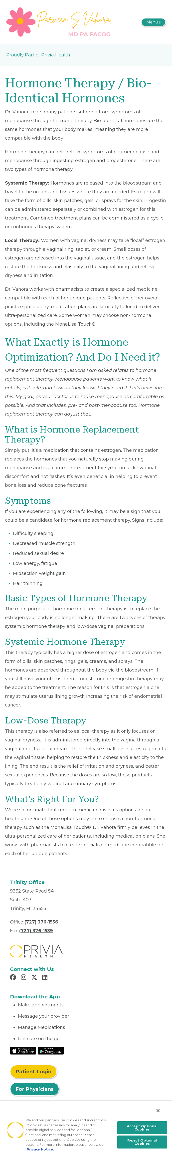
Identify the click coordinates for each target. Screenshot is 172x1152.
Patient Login (33, 1072)
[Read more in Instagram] (24, 978)
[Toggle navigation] (153, 22)
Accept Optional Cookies (142, 1127)
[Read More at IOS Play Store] (23, 1050)
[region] (86, 1126)
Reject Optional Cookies (142, 1142)
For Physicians (34, 1089)
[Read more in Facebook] (13, 978)
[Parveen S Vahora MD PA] (59, 22)
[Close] (158, 1110)
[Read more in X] (35, 978)
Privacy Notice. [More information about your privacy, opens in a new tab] (40, 1149)
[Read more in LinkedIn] (45, 978)
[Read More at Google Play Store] (51, 1050)
